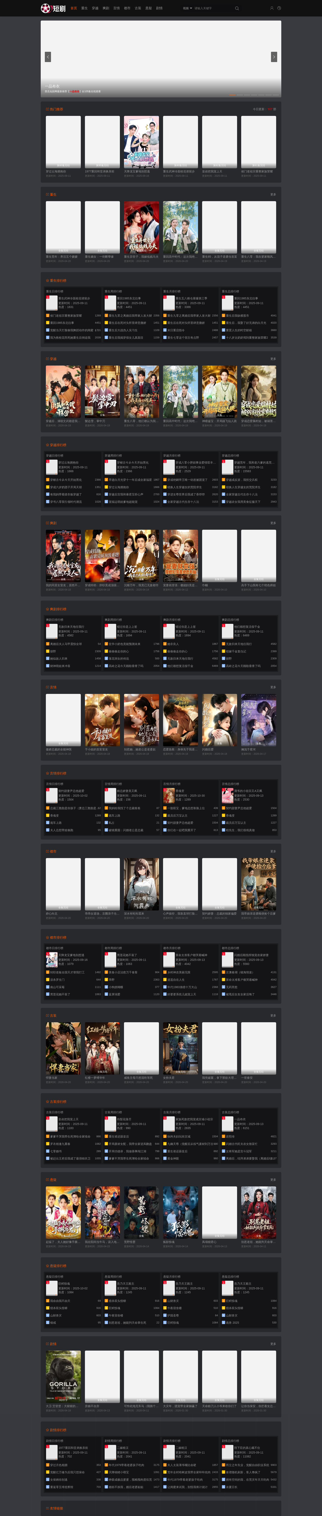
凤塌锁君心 (209, 1242)
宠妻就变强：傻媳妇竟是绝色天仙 (180, 585)
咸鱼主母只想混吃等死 (138, 1077)
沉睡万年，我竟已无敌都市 (141, 585)
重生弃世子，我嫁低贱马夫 (141, 256)
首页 (74, 8)
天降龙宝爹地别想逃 (137, 171)
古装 (138, 8)
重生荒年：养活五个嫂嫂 (62, 256)
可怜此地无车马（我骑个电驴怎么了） (141, 1406)
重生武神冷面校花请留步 (179, 171)
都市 (127, 8)
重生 (84, 8)
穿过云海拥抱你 (56, 171)
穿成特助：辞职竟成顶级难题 (102, 585)
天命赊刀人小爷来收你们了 (219, 1406)
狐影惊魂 (169, 1242)
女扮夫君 (169, 1077)
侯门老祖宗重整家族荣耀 (257, 171)
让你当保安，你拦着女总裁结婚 (258, 1406)
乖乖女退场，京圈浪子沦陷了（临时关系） (102, 913)
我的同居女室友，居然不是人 (63, 585)
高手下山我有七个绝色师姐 (258, 585)
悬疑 (148, 8)
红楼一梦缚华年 (95, 1077)
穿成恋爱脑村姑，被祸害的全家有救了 (258, 421)
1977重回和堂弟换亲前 (99, 171)
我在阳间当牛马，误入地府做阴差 (102, 1242)
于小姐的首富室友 (96, 749)
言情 (116, 8)
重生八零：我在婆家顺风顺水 (258, 256)
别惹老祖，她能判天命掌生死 (258, 1242)
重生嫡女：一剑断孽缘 (99, 256)
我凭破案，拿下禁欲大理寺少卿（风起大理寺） (219, 1077)
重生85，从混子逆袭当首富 (219, 256)
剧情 (159, 8)
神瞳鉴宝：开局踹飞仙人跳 (219, 421)
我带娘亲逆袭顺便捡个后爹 (258, 913)
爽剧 (106, 8)
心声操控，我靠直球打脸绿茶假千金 (180, 913)
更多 (273, 194)
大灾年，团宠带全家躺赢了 (180, 1406)
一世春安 (247, 1077)
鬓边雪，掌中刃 (95, 421)
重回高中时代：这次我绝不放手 (180, 256)
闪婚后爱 (208, 749)
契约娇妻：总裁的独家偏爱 (219, 913)
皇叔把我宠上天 (212, 171)
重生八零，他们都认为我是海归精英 (141, 421)
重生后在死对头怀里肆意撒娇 (186, 322)
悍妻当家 (51, 1077)
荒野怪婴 (130, 1242)
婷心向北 (51, 913)
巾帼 (205, 585)
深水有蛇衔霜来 (134, 913)
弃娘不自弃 (92, 1406)
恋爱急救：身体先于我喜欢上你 (180, 749)
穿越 (95, 8)
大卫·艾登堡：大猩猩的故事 (63, 1406)
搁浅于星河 (248, 749)
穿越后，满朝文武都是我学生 (63, 421)
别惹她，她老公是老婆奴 (140, 749)
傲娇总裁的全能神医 (59, 749)
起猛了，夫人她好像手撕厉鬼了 (63, 1242)
